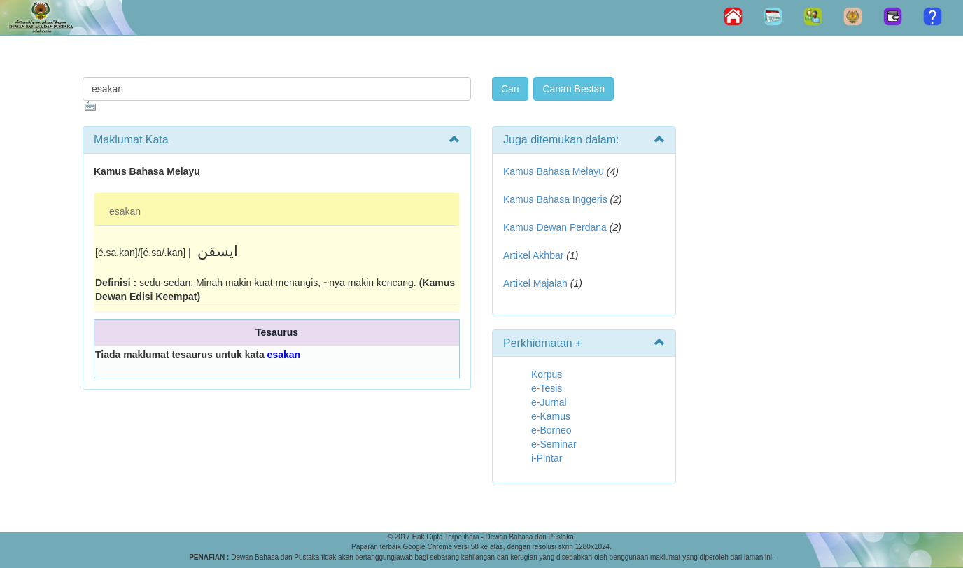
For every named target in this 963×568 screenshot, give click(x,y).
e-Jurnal (549, 402)
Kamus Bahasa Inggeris (555, 199)
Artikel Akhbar (533, 255)
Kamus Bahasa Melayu (555, 171)
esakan (125, 211)
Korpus (546, 374)
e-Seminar (554, 444)
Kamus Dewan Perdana (555, 227)
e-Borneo (551, 430)
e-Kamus (550, 416)
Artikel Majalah (535, 283)
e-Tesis (546, 388)
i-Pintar (546, 458)
